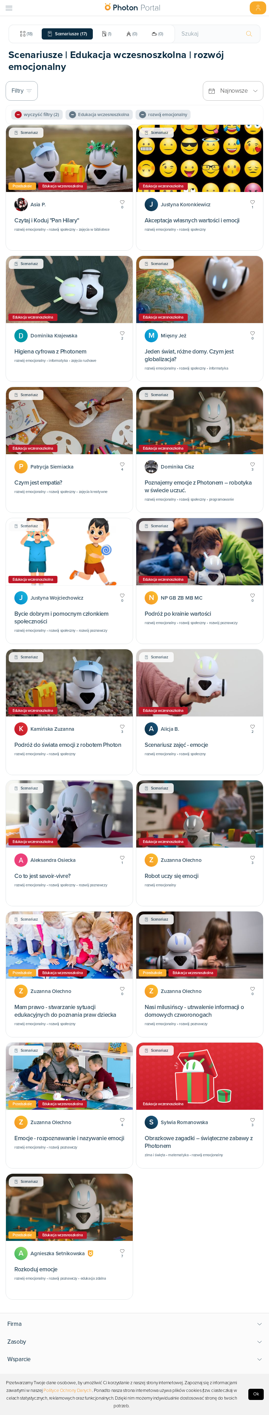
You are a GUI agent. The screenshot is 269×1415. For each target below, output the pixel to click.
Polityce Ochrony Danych (67, 1390)
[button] (134, 1324)
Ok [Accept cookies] (256, 1394)
